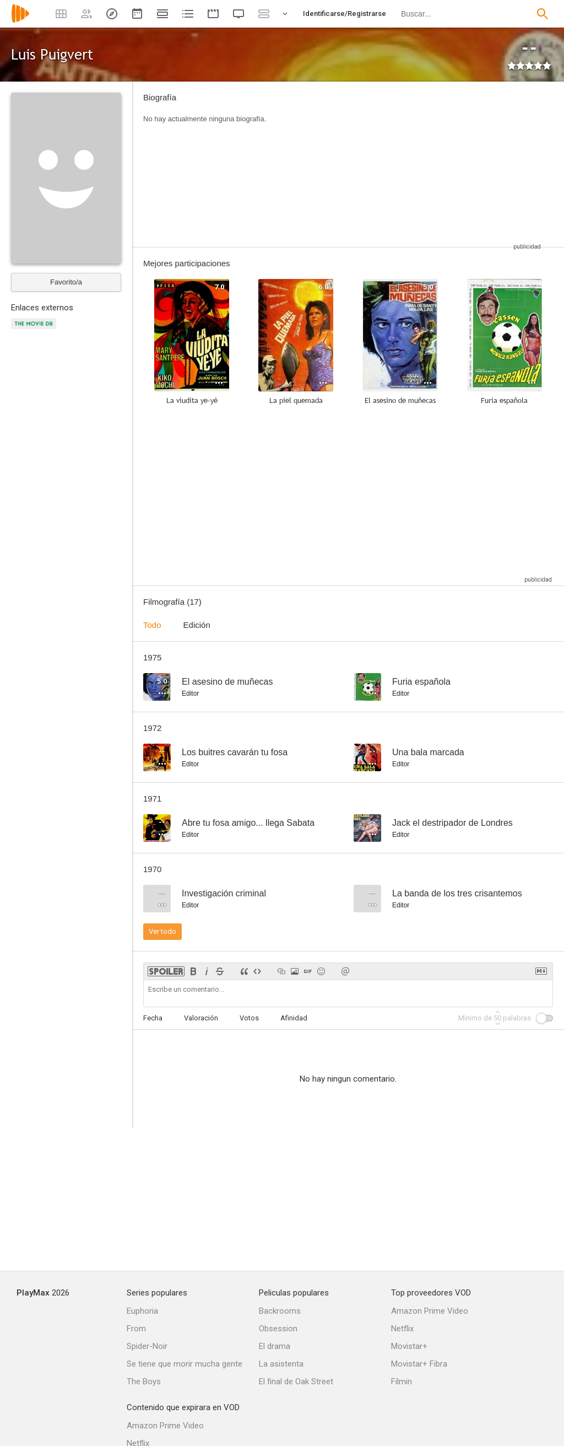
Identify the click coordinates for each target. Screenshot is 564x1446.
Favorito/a (66, 282)
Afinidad (293, 1018)
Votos (249, 1018)
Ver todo (162, 931)
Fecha (152, 1018)
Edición (196, 625)
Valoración (201, 1018)
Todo (152, 625)
